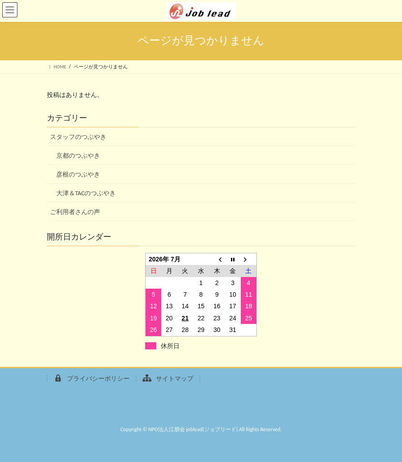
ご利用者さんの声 (75, 212)
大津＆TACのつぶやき (86, 193)
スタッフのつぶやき (78, 137)
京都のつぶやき (78, 156)
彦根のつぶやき (78, 174)
